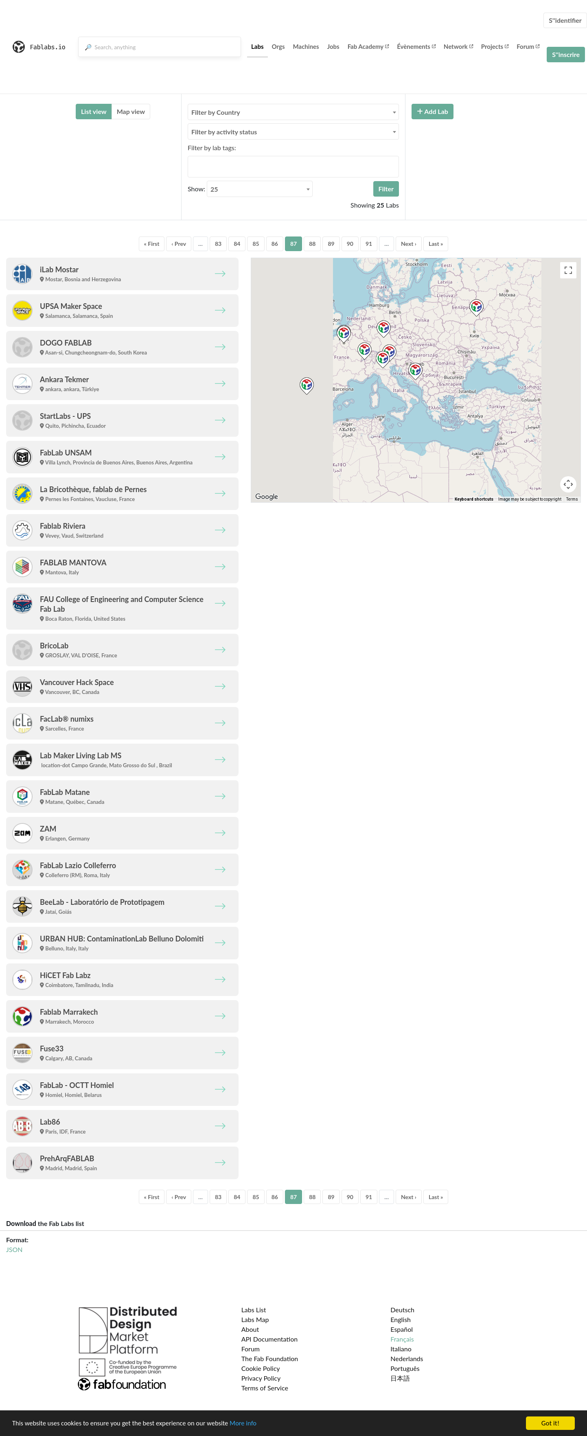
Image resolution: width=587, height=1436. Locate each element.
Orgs (278, 46)
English (400, 1319)
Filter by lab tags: (212, 147)
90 (350, 243)
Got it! (550, 1423)
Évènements (416, 46)
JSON (14, 1249)
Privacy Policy (261, 1378)
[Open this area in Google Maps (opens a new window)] (266, 497)
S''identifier (565, 20)
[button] (415, 371)
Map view (131, 111)
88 (312, 243)
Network (458, 46)
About (250, 1329)
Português (404, 1368)
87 (293, 243)
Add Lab (432, 111)
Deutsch (402, 1309)
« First (152, 243)
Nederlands (406, 1358)
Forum (528, 46)
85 (255, 243)
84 (237, 243)
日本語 (400, 1378)
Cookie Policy (260, 1368)
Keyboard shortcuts (474, 499)
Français (402, 1339)
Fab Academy (368, 46)
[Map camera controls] (568, 484)
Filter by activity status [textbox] (224, 132)
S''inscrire (566, 54)
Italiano (401, 1349)
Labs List (253, 1309)
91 (369, 243)
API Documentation (269, 1339)
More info (250, 1423)
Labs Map (255, 1319)
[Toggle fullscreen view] (568, 270)
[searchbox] (192, 166)
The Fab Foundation (269, 1358)
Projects (494, 46)
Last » (436, 243)
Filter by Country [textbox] (215, 112)
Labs (257, 46)
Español (401, 1329)
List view (94, 111)
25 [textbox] (214, 189)
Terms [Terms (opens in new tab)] (572, 499)
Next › (408, 243)
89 (331, 243)
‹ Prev (178, 243)
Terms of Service (264, 1388)
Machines (306, 46)
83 (218, 243)
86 (275, 243)
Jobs (333, 46)
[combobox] (293, 112)
